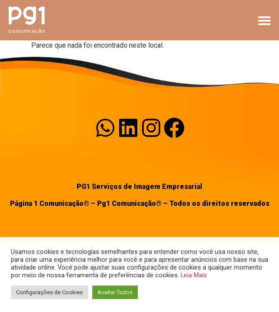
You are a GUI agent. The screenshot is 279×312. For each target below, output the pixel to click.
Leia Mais (194, 275)
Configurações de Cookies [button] (49, 292)
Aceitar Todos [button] (115, 292)
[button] (264, 20)
